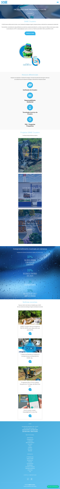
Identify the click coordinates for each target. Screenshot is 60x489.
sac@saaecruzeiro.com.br (25, 28)
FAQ (30, 471)
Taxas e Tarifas (30, 458)
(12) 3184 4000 (26, 431)
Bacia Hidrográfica (30, 442)
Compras (30, 461)
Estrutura (30, 444)
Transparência (30, 439)
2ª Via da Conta (30, 457)
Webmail (30, 450)
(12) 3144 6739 (25, 429)
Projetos (30, 447)
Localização (30, 441)
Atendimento (30, 460)
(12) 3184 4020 (34, 429)
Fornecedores (30, 463)
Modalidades (30, 465)
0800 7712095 (34, 431)
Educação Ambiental (30, 468)
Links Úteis (30, 470)
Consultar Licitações (30, 466)
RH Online (30, 449)
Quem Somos (30, 437)
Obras (30, 445)
